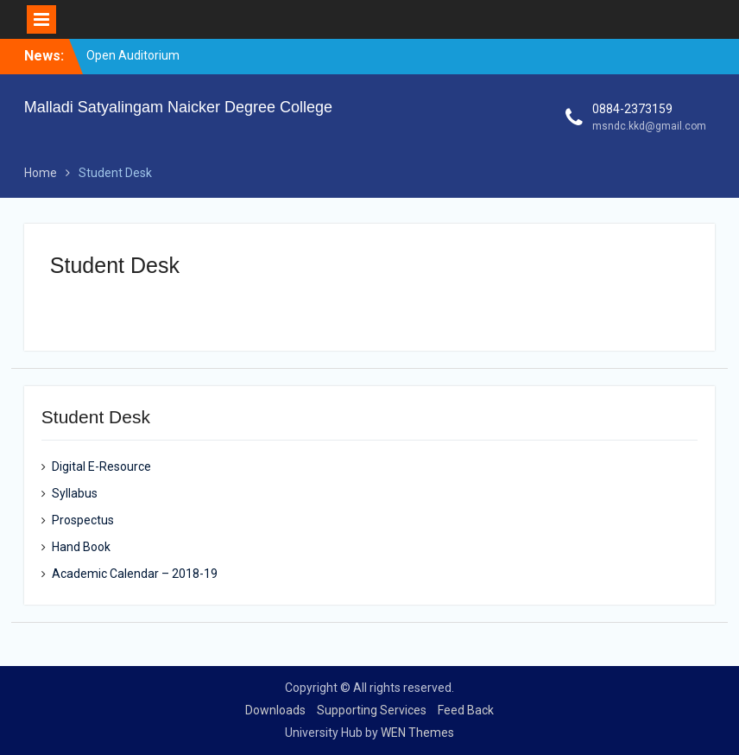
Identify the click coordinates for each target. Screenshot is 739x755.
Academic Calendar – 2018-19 (135, 574)
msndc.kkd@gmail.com (649, 126)
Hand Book (81, 547)
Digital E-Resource (101, 466)
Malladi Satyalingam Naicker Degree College (178, 107)
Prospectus (83, 520)
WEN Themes (417, 732)
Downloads (275, 710)
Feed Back (466, 710)
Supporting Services (371, 710)
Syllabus (75, 493)
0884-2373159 (632, 109)
